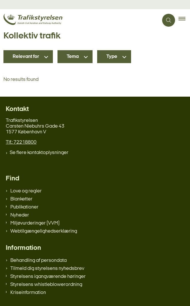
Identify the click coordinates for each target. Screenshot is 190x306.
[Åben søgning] (168, 20)
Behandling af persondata (38, 260)
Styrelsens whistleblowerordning (46, 284)
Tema (73, 56)
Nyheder (19, 215)
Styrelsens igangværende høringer (48, 276)
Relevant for (26, 56)
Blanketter (21, 199)
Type (111, 56)
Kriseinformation (28, 292)
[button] (184, 20)
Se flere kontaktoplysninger (39, 152)
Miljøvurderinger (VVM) (35, 223)
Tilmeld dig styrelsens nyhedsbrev (47, 268)
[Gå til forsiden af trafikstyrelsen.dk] (79, 20)
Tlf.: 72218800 (21, 142)
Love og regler (26, 191)
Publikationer (24, 207)
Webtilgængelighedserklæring (43, 231)
